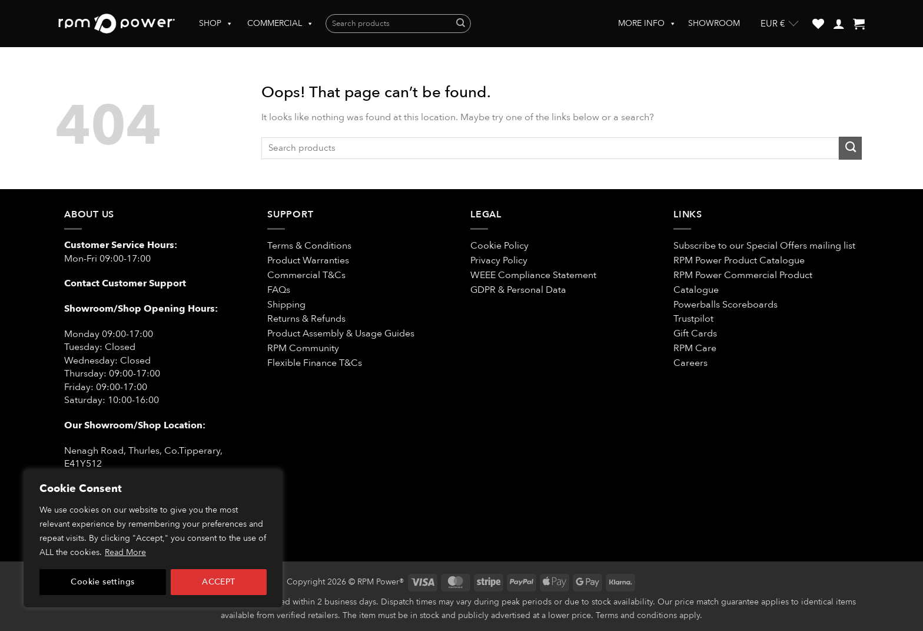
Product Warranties (308, 260)
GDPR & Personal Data (518, 289)
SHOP (216, 23)
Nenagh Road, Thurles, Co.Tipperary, (143, 450)
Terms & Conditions (310, 245)
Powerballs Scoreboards (725, 304)
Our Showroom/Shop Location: (134, 425)
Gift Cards (695, 333)
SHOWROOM (714, 23)
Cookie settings (102, 581)
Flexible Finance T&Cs (314, 362)
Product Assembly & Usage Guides (340, 333)
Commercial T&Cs (306, 275)
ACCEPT (218, 581)
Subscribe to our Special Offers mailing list (764, 245)
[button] (839, 24)
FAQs (278, 289)
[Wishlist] (818, 24)
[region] (153, 538)
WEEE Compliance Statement (533, 275)
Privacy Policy (498, 260)
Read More (125, 552)
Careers (690, 362)
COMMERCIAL (280, 23)
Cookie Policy (499, 245)
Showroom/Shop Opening (126, 308)
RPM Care (694, 348)
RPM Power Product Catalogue (739, 260)
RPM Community (303, 348)
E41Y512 (83, 463)
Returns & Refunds (306, 318)
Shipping (286, 304)
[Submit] (460, 24)
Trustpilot (693, 318)
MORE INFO (647, 23)
